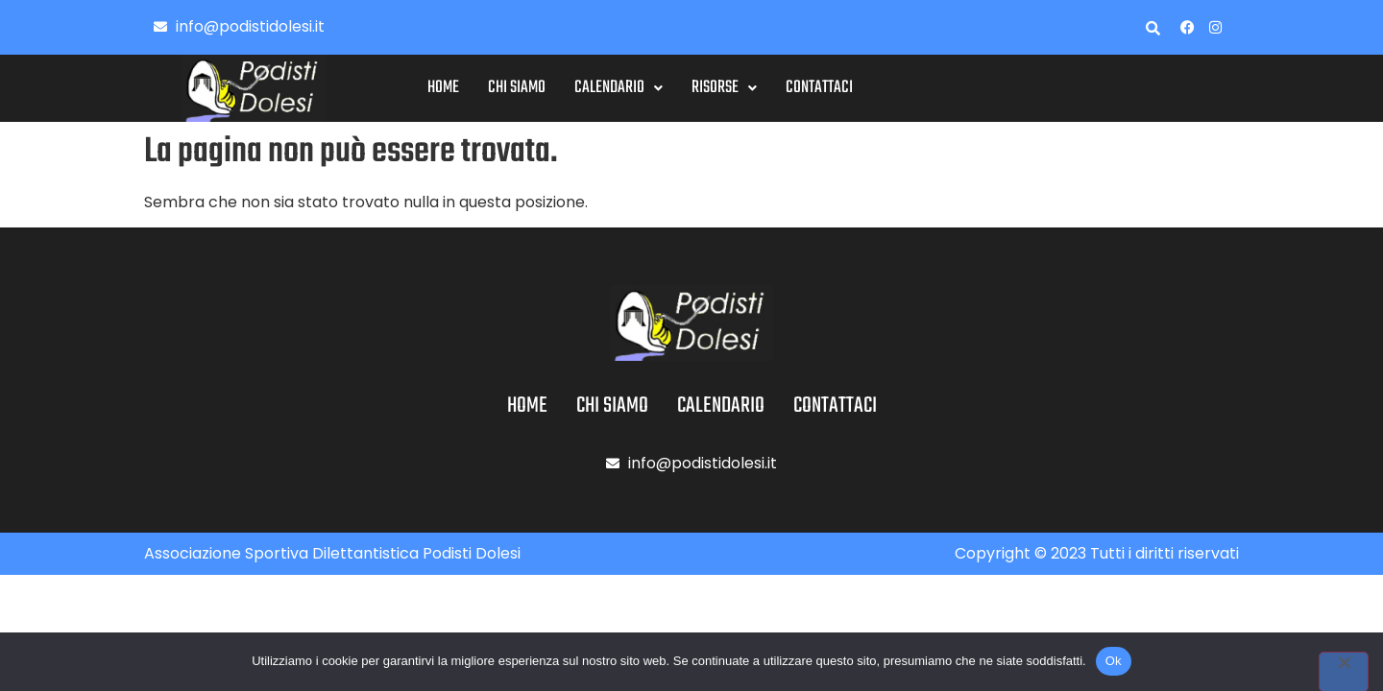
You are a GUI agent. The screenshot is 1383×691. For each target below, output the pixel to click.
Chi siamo (565, 88)
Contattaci (867, 88)
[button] (666, 88)
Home (491, 88)
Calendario (666, 88)
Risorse (772, 88)
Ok (1113, 661)
